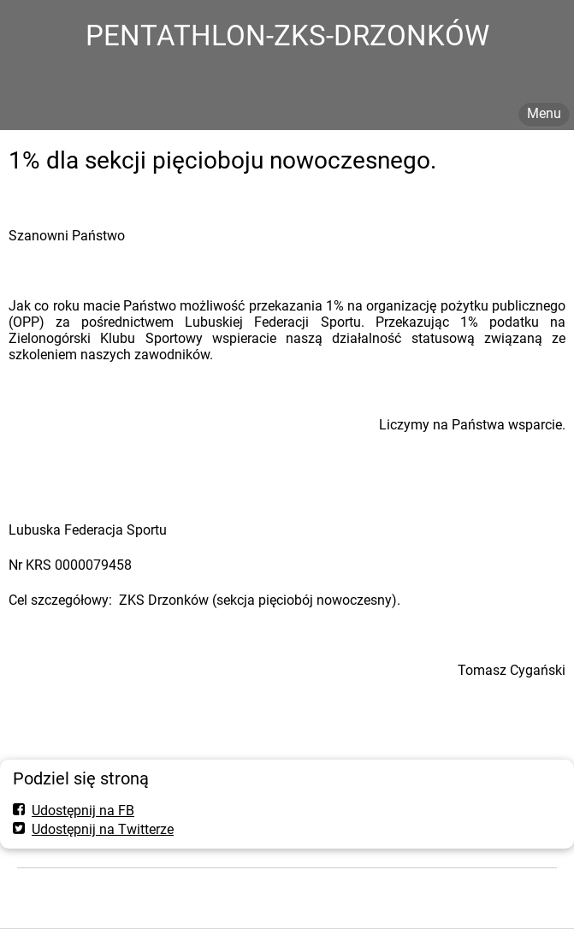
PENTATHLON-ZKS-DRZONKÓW (287, 35)
